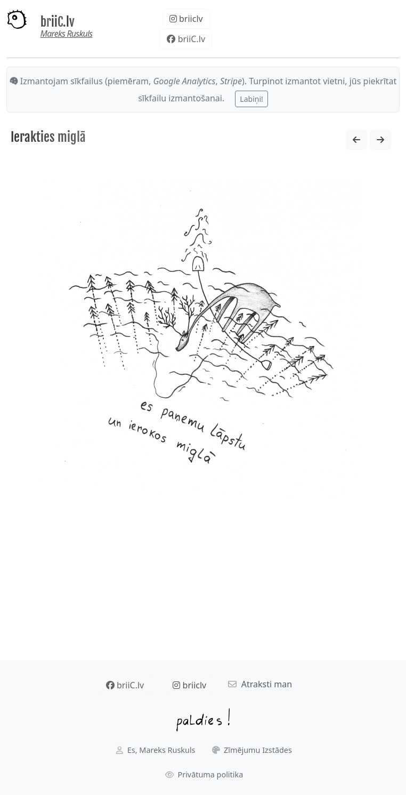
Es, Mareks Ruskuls (155, 750)
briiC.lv (57, 22)
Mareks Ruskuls (66, 33)
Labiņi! (251, 99)
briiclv (186, 19)
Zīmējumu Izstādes (252, 750)
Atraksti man (260, 684)
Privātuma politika (204, 774)
